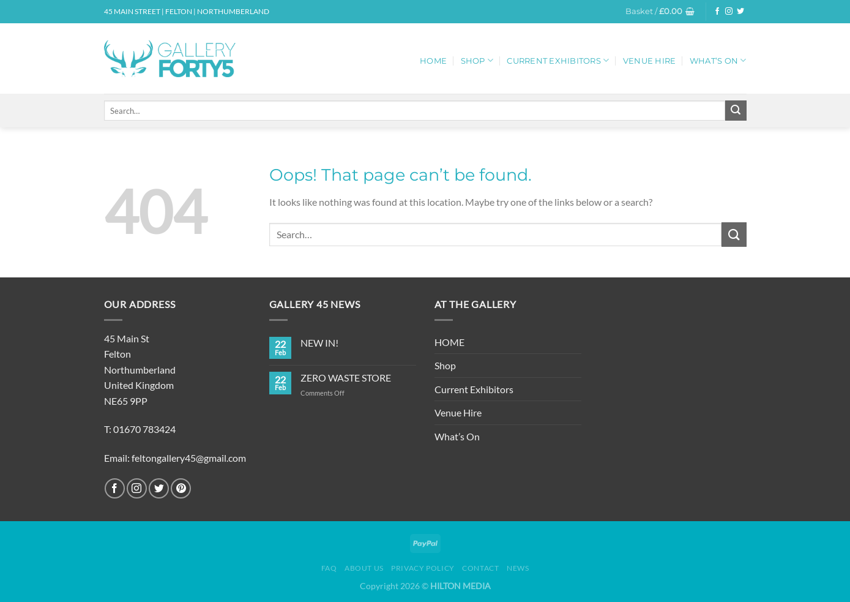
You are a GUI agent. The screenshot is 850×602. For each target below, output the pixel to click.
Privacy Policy (423, 568)
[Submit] (735, 110)
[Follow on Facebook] (717, 11)
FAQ (329, 568)
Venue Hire (649, 61)
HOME (433, 61)
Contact (480, 568)
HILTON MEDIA (460, 586)
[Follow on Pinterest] (181, 488)
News (518, 568)
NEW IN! (319, 342)
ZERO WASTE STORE (345, 377)
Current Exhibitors (558, 60)
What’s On (718, 60)
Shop (477, 60)
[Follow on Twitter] (740, 11)
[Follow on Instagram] (729, 11)
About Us (364, 568)
